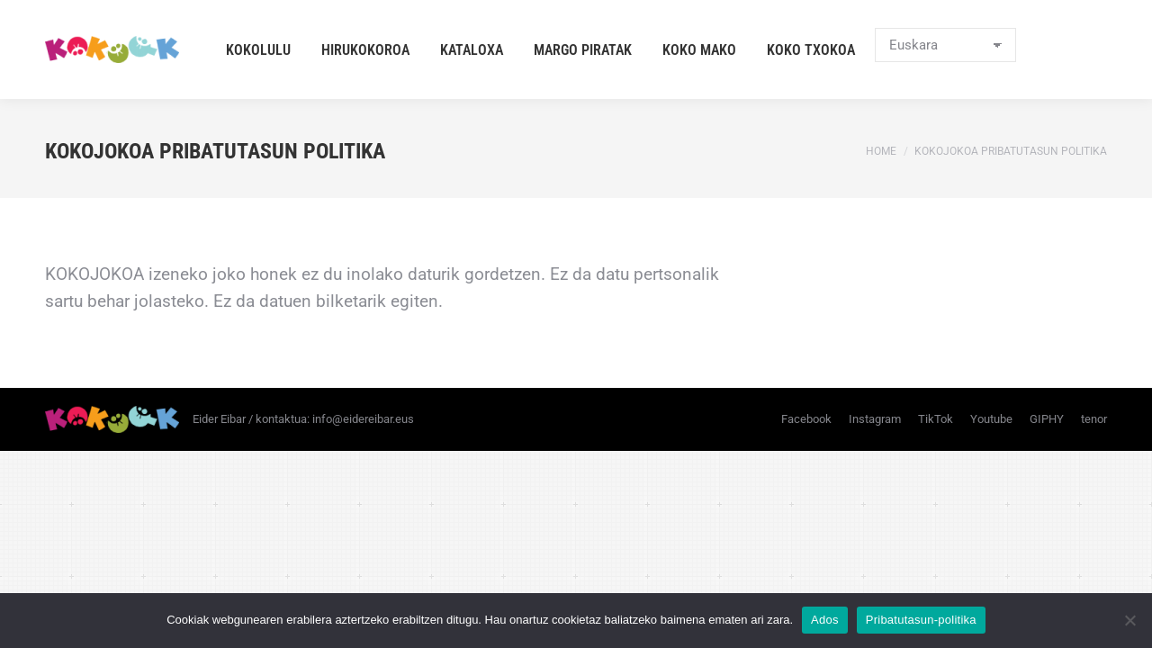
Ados (825, 619)
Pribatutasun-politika (921, 619)
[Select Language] (945, 45)
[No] (1129, 620)
